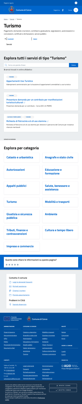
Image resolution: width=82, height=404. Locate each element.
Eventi (64, 354)
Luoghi (64, 351)
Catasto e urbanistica (29, 332)
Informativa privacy (48, 372)
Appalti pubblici (27, 345)
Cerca (74, 65)
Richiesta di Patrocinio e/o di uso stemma (27, 121)
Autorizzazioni (27, 338)
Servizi (12, 19)
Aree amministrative (10, 335)
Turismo (25, 354)
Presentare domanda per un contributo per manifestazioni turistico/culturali (34, 101)
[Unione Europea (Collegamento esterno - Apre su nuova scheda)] (13, 319)
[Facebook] (62, 10)
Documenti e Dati (9, 348)
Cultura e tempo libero (49, 351)
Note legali (45, 375)
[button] (8, 3)
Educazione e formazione (31, 342)
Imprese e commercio (49, 354)
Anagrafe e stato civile (30, 335)
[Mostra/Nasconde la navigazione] (4, 10)
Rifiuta (63, 385)
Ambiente (45, 342)
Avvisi (63, 338)
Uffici (5, 338)
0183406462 (10, 370)
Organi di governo (9, 332)
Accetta (63, 390)
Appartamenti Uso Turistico (19, 81)
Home (6, 19)
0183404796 (10, 373)
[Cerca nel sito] (76, 10)
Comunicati (65, 335)
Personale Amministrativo (12, 345)
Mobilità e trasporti (48, 332)
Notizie (64, 332)
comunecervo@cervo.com (12, 379)
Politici (6, 342)
